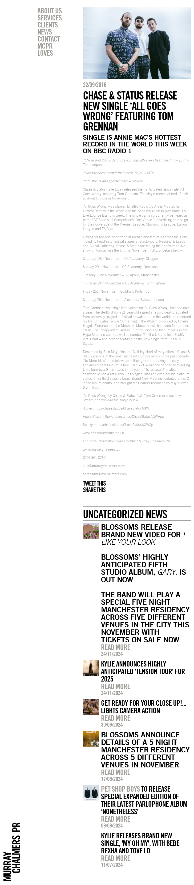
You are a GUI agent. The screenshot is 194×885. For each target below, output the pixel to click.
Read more (115, 647)
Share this (94, 490)
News (44, 31)
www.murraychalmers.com (103, 449)
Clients (47, 24)
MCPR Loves (45, 49)
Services (49, 17)
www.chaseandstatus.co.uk (103, 433)
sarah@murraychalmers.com (105, 474)
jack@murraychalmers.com (104, 466)
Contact (48, 38)
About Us (49, 10)
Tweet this (94, 483)
